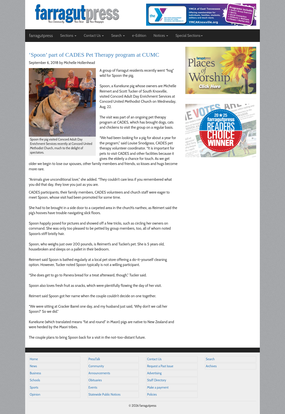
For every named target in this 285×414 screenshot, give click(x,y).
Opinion (35, 394)
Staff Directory (156, 380)
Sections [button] (68, 35)
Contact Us (154, 359)
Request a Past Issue (160, 366)
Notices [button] (160, 35)
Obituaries (95, 380)
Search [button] (118, 35)
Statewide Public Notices (104, 394)
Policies (152, 394)
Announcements (99, 373)
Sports (34, 387)
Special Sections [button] (189, 35)
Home (34, 359)
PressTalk (94, 359)
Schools (35, 380)
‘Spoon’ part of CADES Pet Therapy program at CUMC (94, 55)
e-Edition (139, 35)
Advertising (154, 373)
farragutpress (41, 35)
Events (93, 387)
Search (210, 359)
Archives (211, 366)
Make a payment (158, 387)
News (33, 366)
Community (96, 366)
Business (35, 373)
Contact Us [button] (94, 35)
